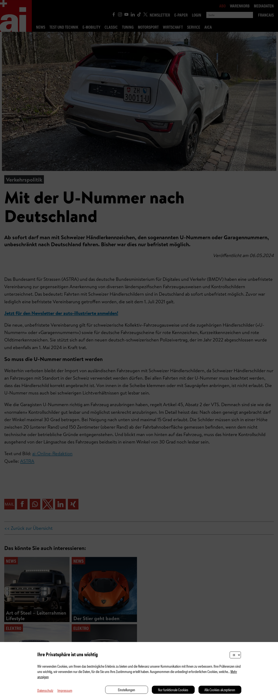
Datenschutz (45, 690)
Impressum (64, 690)
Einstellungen (126, 689)
